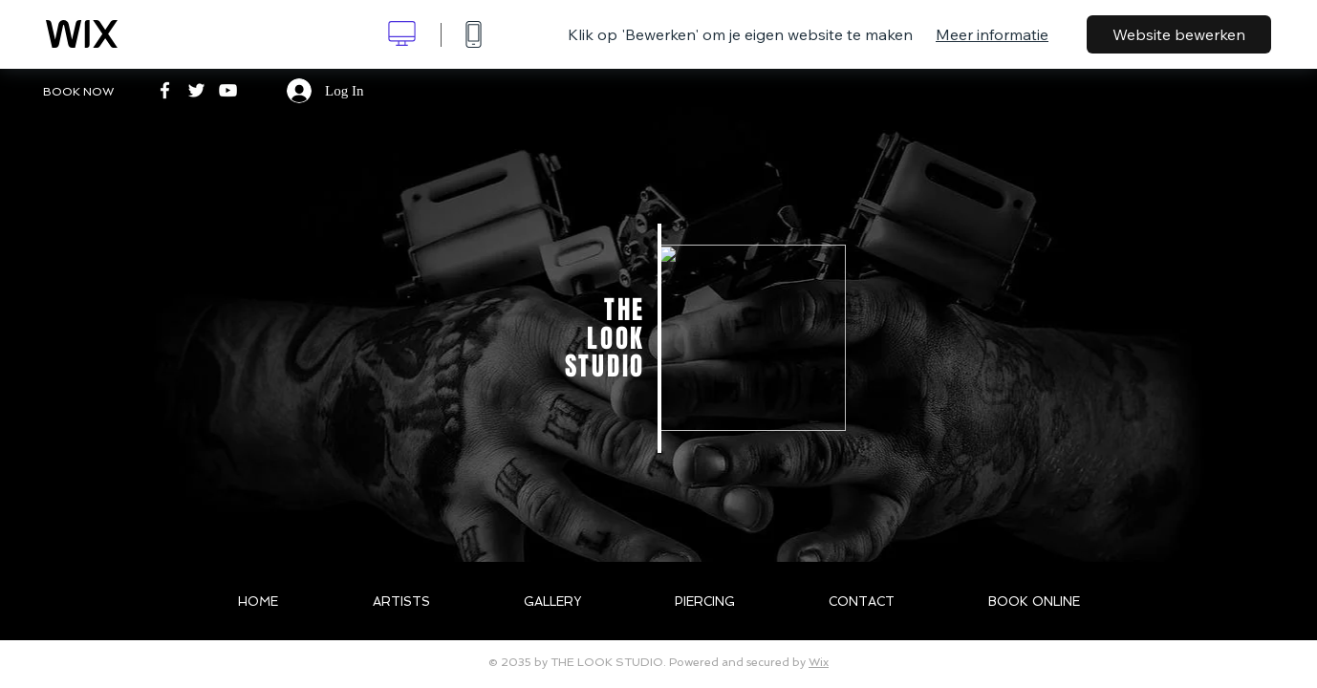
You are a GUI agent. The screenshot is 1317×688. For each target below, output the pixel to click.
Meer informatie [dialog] (992, 34)
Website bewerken (1178, 34)
